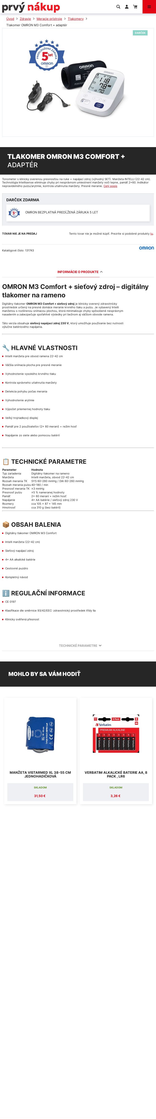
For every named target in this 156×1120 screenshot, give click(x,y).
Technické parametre (78, 646)
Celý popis (110, 186)
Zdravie (25, 19)
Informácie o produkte (78, 272)
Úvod (10, 19)
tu (151, 233)
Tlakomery (76, 19)
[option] (40, 751)
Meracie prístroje (49, 19)
